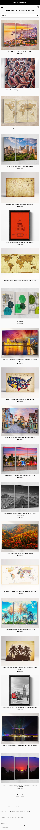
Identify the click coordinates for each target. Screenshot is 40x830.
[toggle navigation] (2, 7)
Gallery (28, 811)
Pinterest (9, 817)
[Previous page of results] (17, 795)
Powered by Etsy (4, 827)
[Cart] (38, 7)
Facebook (14, 817)
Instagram (3, 817)
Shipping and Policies (14, 811)
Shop (2, 811)
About (6, 811)
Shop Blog (20, 817)
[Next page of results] (22, 795)
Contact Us (22, 811)
